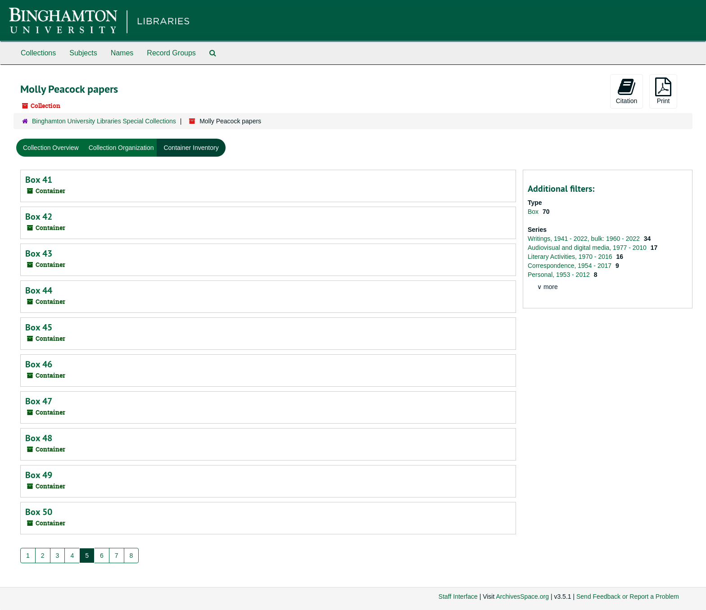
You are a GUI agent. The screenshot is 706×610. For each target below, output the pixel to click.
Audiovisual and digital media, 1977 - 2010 (588, 247)
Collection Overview (51, 147)
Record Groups (171, 53)
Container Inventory (190, 147)
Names (122, 53)
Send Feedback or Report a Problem (627, 596)
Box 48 (38, 438)
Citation (626, 90)
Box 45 (38, 327)
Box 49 (38, 475)
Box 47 (38, 401)
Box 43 (38, 253)
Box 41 (38, 179)
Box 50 (38, 512)
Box (534, 211)
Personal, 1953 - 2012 (560, 274)
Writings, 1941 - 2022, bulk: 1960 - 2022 (585, 238)
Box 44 (38, 290)
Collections (38, 53)
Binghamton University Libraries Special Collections (104, 121)
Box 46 (38, 364)
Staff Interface (458, 596)
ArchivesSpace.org (522, 596)
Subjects (83, 53)
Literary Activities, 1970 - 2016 (571, 256)
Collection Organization (121, 147)
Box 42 (38, 216)
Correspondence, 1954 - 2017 (570, 265)
